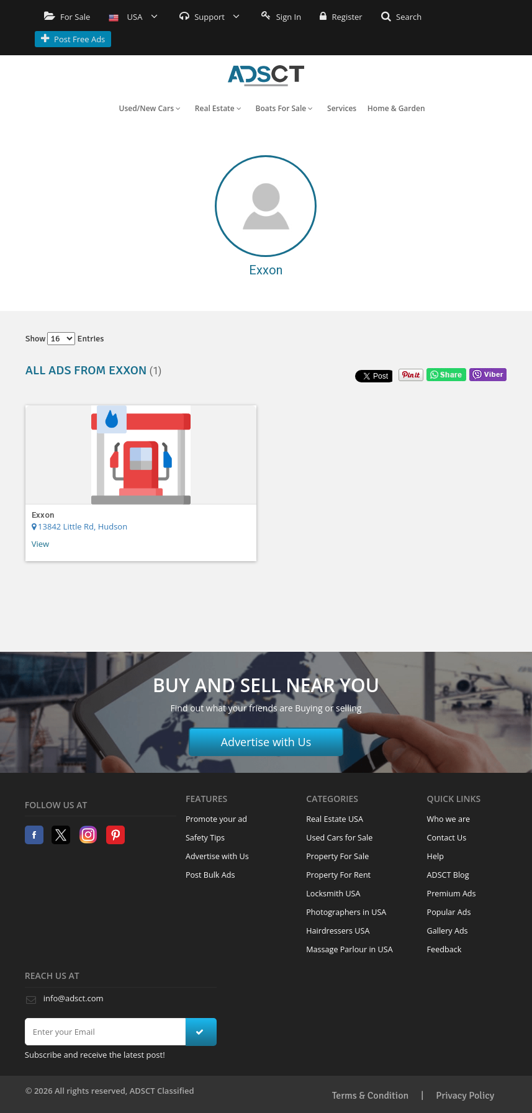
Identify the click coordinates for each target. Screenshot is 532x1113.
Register (341, 16)
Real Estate (218, 108)
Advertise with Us (266, 741)
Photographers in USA (346, 912)
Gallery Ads (447, 931)
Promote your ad (216, 819)
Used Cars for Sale (339, 837)
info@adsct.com (73, 998)
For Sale (67, 16)
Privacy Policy (465, 1095)
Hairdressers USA (337, 931)
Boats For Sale (284, 108)
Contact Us (447, 837)
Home (266, 75)
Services (341, 108)
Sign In (281, 16)
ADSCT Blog (448, 875)
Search (401, 16)
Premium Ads (451, 893)
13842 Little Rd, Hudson (79, 526)
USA (133, 16)
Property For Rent (338, 875)
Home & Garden (396, 108)
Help (435, 856)
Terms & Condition (370, 1095)
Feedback (444, 949)
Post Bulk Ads (210, 875)
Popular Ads (449, 912)
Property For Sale (337, 856)
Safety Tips (205, 837)
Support (209, 16)
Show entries (64, 338)
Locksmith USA (333, 893)
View (40, 543)
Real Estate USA (334, 819)
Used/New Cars (150, 108)
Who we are (449, 819)
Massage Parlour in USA (349, 949)
